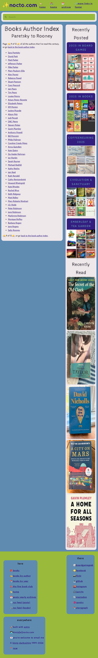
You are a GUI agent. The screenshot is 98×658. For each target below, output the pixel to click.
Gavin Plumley (14, 128)
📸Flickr (77, 576)
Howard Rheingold (16, 183)
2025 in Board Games (81, 47)
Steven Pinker (14, 125)
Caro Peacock (14, 85)
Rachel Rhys (13, 190)
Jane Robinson (14, 212)
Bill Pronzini (13, 136)
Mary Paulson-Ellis (16, 71)
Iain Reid (12, 172)
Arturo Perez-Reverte (17, 100)
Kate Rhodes (13, 186)
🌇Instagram (80, 586)
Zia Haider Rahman (16, 154)
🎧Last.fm (78, 592)
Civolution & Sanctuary (81, 182)
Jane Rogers (13, 226)
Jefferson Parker (15, 63)
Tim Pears (12, 92)
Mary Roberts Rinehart (18, 201)
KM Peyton (13, 107)
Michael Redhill (15, 165)
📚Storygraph (80, 608)
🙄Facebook (79, 570)
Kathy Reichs (14, 168)
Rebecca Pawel (15, 78)
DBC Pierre (13, 121)
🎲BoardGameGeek (83, 565)
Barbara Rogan (14, 223)
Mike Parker (13, 67)
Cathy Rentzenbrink (17, 179)
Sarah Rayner (14, 161)
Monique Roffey (15, 219)
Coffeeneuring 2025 (81, 140)
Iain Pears (12, 89)
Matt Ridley (13, 197)
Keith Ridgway (14, 194)
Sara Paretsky (14, 52)
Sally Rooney (14, 230)
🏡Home (14, 592)
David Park (13, 56)
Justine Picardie (14, 110)
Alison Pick (13, 114)
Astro (27, 627)
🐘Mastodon (80, 597)
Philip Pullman (14, 139)
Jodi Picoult (13, 118)
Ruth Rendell (14, 176)
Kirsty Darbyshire (22, 643)
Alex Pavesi (13, 74)
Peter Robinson (15, 208)
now (15, 648)
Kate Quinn (13, 150)
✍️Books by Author (20, 576)
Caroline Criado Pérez (17, 143)
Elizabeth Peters (15, 103)
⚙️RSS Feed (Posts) (20, 602)
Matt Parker (13, 60)
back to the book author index (21, 47)
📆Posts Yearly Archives (23, 597)
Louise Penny (14, 96)
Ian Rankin (12, 158)
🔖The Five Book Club (21, 586)
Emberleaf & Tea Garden (81, 224)
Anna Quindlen (15, 147)
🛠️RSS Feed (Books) (20, 608)
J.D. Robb (12, 205)
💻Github (78, 581)
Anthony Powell (15, 132)
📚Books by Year (19, 581)
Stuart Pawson (14, 81)
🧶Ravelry (78, 602)
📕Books (15, 570)
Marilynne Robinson (17, 215)
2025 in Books (81, 96)
